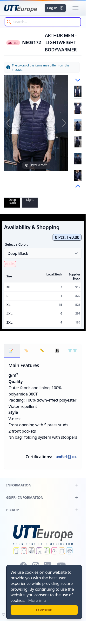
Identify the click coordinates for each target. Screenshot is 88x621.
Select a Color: (16, 244)
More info (37, 600)
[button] (75, 8)
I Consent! (44, 609)
